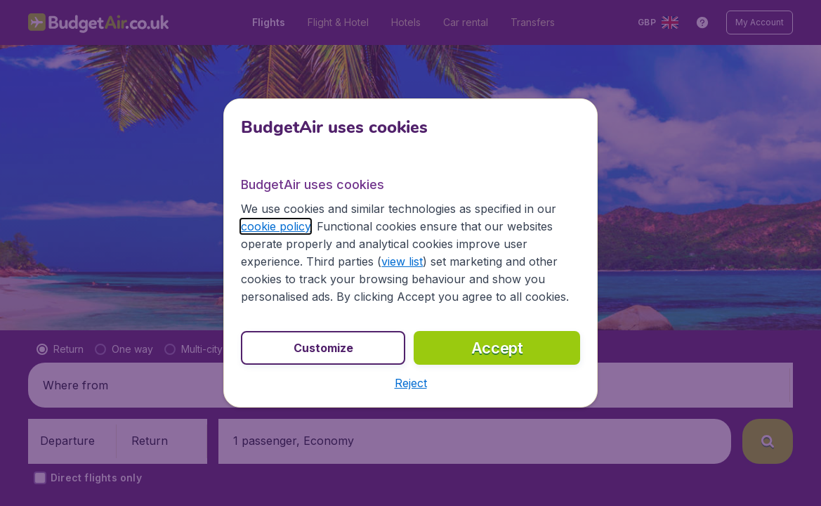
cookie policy (275, 226)
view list (402, 261)
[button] (411, 383)
